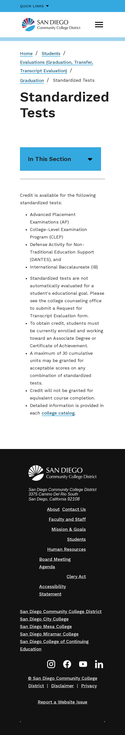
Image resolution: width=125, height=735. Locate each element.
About (53, 509)
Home (26, 53)
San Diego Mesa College (46, 626)
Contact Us (74, 509)
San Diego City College (44, 619)
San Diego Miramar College (49, 634)
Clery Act (76, 576)
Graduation (32, 80)
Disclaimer (62, 685)
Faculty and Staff (67, 519)
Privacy (89, 685)
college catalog (58, 413)
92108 (73, 499)
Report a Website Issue (62, 702)
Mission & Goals (68, 529)
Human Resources (66, 549)
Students (51, 53)
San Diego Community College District (61, 611)
